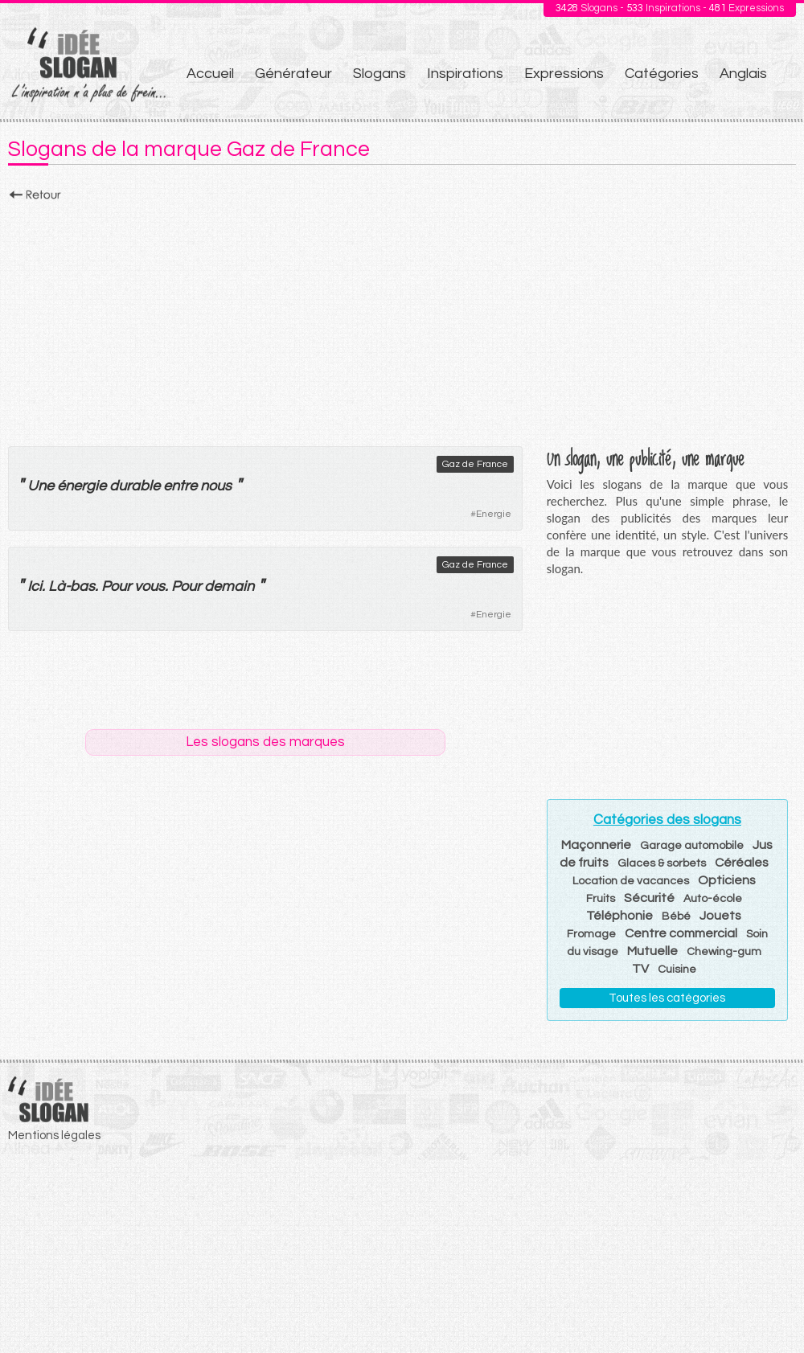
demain (229, 586)
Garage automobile (692, 845)
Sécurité (649, 898)
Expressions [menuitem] (564, 73)
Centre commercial (681, 933)
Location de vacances (630, 881)
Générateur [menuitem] (293, 73)
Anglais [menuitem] (743, 73)
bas (82, 586)
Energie (493, 514)
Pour (116, 586)
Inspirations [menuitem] (465, 73)
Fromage (591, 934)
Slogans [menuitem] (379, 73)
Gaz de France (475, 464)
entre (180, 486)
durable (134, 486)
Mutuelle (652, 951)
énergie (81, 486)
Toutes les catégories (667, 998)
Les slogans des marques (265, 742)
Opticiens (727, 880)
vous (149, 586)
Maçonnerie (596, 844)
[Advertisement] (402, 319)
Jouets (720, 915)
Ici (34, 586)
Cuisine (677, 969)
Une (40, 486)
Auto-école (712, 898)
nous (216, 486)
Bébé (676, 916)
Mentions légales (54, 1136)
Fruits (600, 898)
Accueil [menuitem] (210, 73)
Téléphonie (619, 915)
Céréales (742, 862)
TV (640, 968)
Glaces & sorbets (661, 863)
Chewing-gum (724, 951)
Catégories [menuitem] (662, 73)
